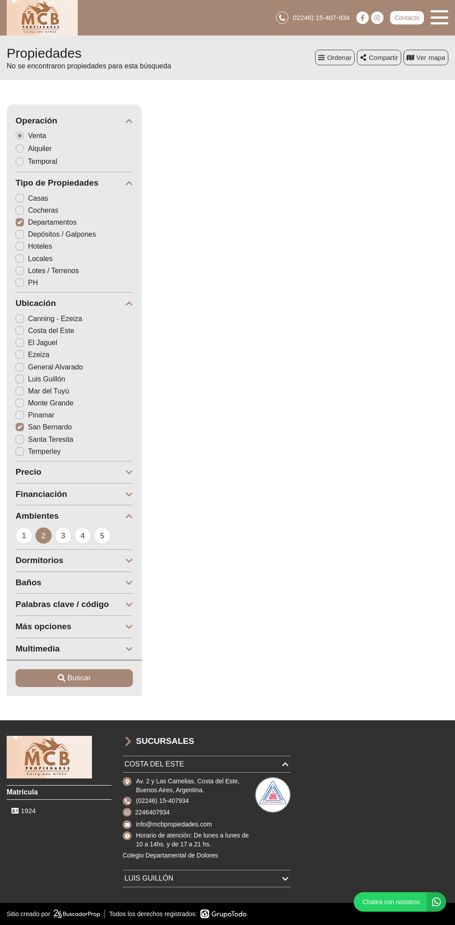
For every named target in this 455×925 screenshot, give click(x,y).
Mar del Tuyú (42, 391)
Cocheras (37, 210)
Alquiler (36, 148)
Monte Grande (44, 403)
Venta (34, 135)
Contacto (407, 17)
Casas (32, 198)
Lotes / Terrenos (47, 270)
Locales (34, 258)
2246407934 (152, 812)
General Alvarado (49, 367)
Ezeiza (32, 354)
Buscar (74, 678)
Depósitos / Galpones (56, 234)
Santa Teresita (44, 439)
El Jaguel (36, 342)
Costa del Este (45, 330)
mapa (426, 57)
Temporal (39, 161)
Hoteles (34, 246)
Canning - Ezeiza (49, 318)
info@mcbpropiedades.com (174, 824)
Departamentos (46, 222)
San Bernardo (44, 427)
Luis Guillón (40, 379)
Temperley (38, 451)
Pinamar (35, 415)
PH (27, 282)
